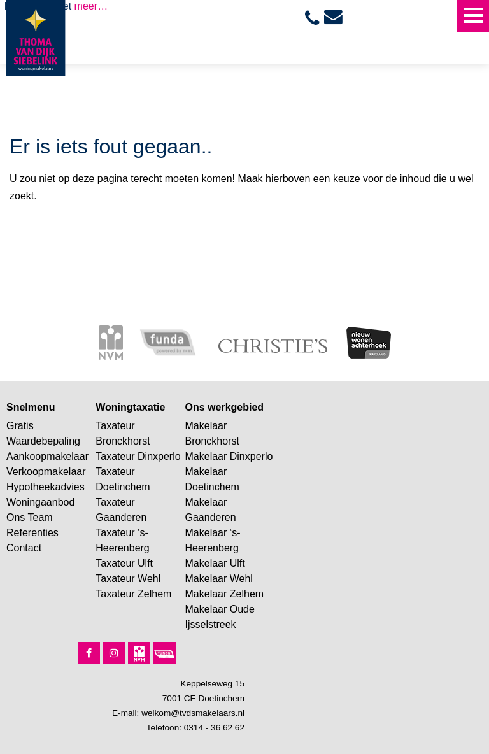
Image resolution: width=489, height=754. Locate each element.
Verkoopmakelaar (46, 471)
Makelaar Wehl (219, 578)
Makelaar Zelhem (224, 593)
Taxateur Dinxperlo (138, 456)
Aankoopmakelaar (47, 456)
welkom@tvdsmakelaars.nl (192, 713)
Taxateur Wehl (128, 578)
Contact (23, 548)
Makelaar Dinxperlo (229, 456)
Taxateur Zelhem (133, 593)
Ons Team (29, 517)
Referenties (32, 532)
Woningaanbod (40, 502)
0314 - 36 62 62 (214, 727)
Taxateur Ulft (124, 563)
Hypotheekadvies (45, 486)
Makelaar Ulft (215, 563)
